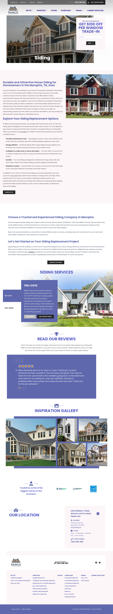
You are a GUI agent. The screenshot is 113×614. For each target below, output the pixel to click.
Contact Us (14, 2)
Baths (28, 10)
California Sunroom (72, 580)
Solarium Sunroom (71, 578)
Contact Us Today (56, 262)
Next (90, 43)
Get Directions (76, 527)
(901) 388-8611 (77, 541)
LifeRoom (68, 589)
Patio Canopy (69, 594)
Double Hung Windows (40, 591)
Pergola (67, 591)
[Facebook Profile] (96, 563)
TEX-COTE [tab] (8, 299)
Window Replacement (40, 589)
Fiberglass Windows (40, 594)
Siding (79, 10)
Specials (32, 2)
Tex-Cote (84, 578)
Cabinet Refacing (95, 10)
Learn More (30, 319)
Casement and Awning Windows (44, 580)
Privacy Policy (16, 609)
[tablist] (12, 302)
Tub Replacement (16, 578)
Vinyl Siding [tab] (9, 304)
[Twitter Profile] (99, 563)
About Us (23, 2)
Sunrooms (65, 10)
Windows (41, 10)
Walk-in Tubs (15, 583)
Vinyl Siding (85, 580)
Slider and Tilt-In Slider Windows (44, 583)
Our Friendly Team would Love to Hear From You (85, 514)
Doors (54, 10)
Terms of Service (26, 609)
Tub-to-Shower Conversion (20, 580)
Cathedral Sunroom (72, 583)
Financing (40, 2)
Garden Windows (39, 578)
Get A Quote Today (95, 2)
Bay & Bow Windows (39, 586)
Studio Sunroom (70, 586)
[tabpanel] (67, 297)
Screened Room (70, 597)
